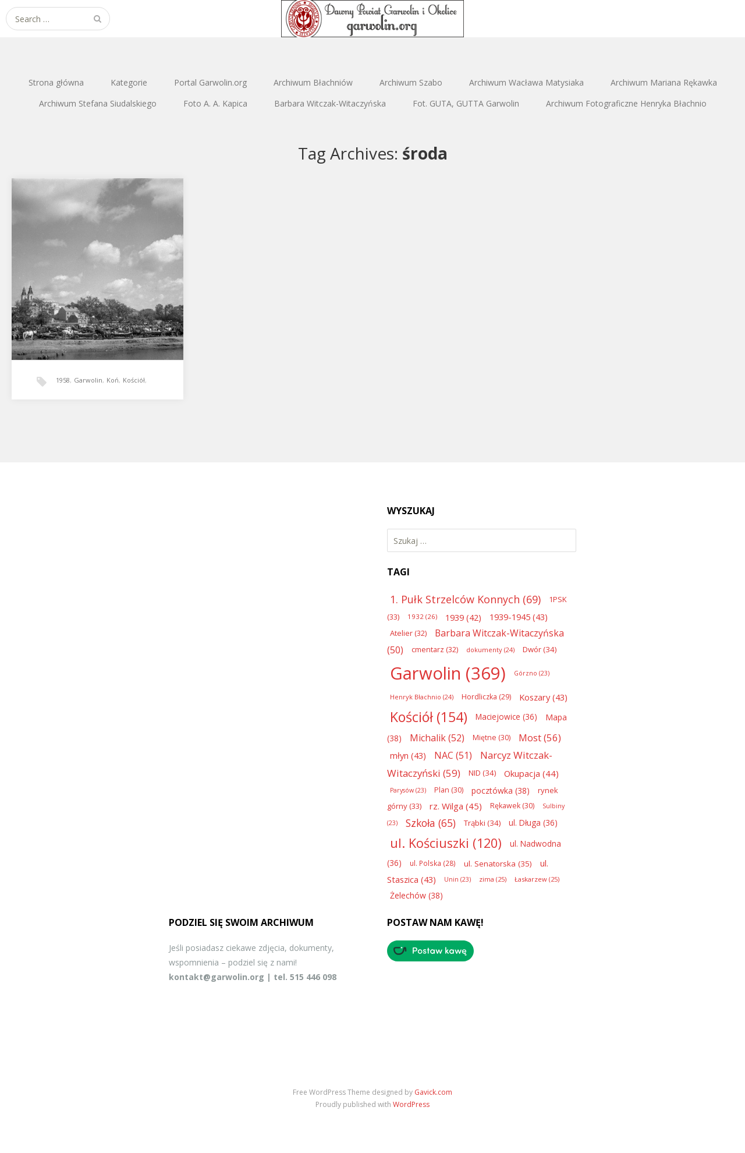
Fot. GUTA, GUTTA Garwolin (466, 103)
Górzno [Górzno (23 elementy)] (531, 673)
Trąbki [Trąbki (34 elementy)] (482, 823)
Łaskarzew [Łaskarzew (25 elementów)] (537, 879)
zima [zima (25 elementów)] (492, 879)
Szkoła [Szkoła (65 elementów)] (431, 823)
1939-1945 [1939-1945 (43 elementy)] (518, 617)
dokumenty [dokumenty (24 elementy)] (490, 649)
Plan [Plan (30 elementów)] (448, 790)
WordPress (411, 1104)
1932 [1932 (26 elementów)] (422, 616)
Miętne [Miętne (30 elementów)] (491, 737)
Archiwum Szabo (410, 82)
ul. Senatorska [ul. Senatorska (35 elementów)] (498, 863)
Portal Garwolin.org (210, 82)
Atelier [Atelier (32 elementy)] (408, 633)
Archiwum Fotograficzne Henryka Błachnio (626, 103)
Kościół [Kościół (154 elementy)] (428, 717)
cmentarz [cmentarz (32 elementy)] (434, 649)
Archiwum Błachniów (313, 82)
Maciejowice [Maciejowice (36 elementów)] (506, 716)
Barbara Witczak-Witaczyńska (330, 103)
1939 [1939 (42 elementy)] (463, 617)
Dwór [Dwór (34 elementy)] (539, 649)
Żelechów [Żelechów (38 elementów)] (416, 895)
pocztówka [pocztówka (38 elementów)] (500, 790)
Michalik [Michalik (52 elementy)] (437, 737)
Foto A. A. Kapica (215, 103)
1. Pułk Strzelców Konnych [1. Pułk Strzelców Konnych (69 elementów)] (465, 599)
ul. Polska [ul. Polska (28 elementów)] (433, 863)
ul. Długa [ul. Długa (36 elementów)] (533, 822)
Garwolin (88, 380)
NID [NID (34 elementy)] (482, 773)
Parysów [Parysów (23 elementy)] (408, 790)
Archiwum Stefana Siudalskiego (98, 103)
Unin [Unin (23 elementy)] (457, 879)
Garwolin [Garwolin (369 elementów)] (448, 673)
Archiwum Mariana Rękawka (664, 82)
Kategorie (129, 82)
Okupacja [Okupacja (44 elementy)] (531, 773)
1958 (63, 380)
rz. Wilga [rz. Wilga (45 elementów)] (456, 806)
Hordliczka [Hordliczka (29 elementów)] (486, 697)
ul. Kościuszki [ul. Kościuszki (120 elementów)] (446, 842)
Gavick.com (433, 1092)
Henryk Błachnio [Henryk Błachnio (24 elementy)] (421, 696)
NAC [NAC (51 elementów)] (453, 755)
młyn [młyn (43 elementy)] (408, 755)
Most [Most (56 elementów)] (540, 737)
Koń (113, 380)
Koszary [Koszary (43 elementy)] (543, 697)
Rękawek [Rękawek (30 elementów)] (512, 806)
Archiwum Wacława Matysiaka (526, 82)
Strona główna (56, 82)
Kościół (134, 380)
